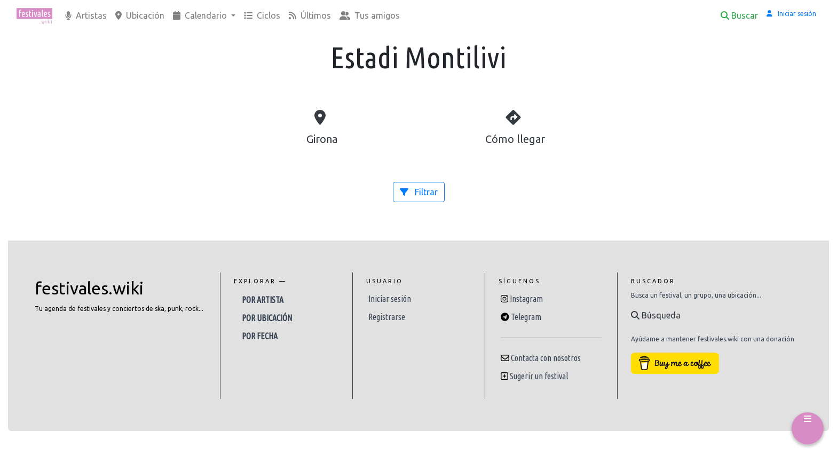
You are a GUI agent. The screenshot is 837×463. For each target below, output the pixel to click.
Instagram (526, 299)
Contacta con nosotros (546, 358)
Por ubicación (267, 318)
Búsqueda (656, 315)
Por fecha (260, 336)
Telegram (526, 317)
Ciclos (262, 15)
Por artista (262, 300)
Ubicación (139, 15)
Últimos (310, 15)
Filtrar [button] (419, 192)
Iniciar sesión (389, 299)
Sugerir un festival (539, 376)
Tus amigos (369, 15)
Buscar (739, 15)
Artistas (86, 15)
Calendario (201, 15)
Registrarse (386, 317)
